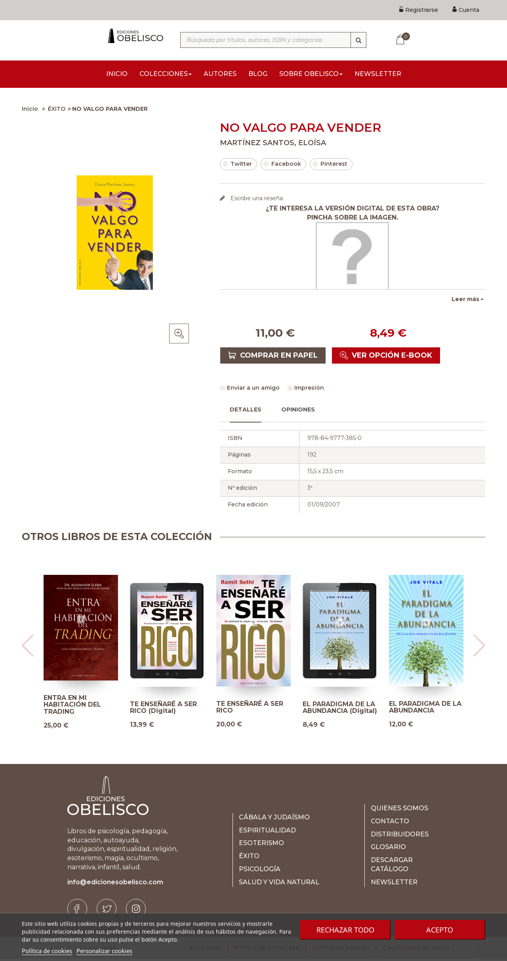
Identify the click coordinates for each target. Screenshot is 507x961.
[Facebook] (77, 911)
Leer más (465, 301)
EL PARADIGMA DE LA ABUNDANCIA (425, 709)
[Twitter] (106, 911)
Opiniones (298, 411)
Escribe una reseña (256, 200)
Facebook (282, 166)
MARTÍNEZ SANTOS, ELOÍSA (273, 145)
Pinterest (330, 166)
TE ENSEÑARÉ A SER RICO (249, 709)
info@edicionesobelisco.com (115, 884)
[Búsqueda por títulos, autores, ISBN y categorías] (273, 40)
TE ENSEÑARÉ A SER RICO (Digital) (163, 710)
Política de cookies (47, 951)
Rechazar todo (345, 929)
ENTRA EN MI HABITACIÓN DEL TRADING (72, 707)
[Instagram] (136, 911)
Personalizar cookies (104, 951)
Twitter (237, 166)
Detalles (245, 411)
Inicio (30, 111)
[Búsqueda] (358, 40)
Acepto (439, 929)
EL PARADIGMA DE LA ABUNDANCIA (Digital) (340, 710)
